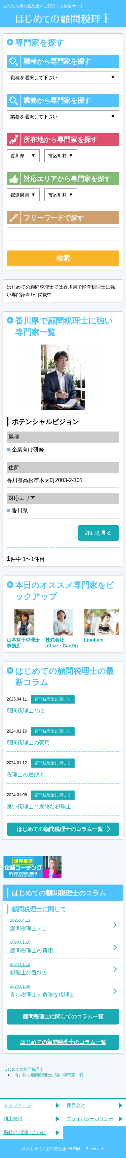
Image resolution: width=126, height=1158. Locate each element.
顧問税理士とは (25, 710)
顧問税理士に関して (53, 699)
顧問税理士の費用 (28, 742)
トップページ (17, 1105)
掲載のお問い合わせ (24, 1132)
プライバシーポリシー (90, 1118)
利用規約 (12, 1118)
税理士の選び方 (25, 774)
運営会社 (76, 1105)
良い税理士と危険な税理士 (39, 806)
